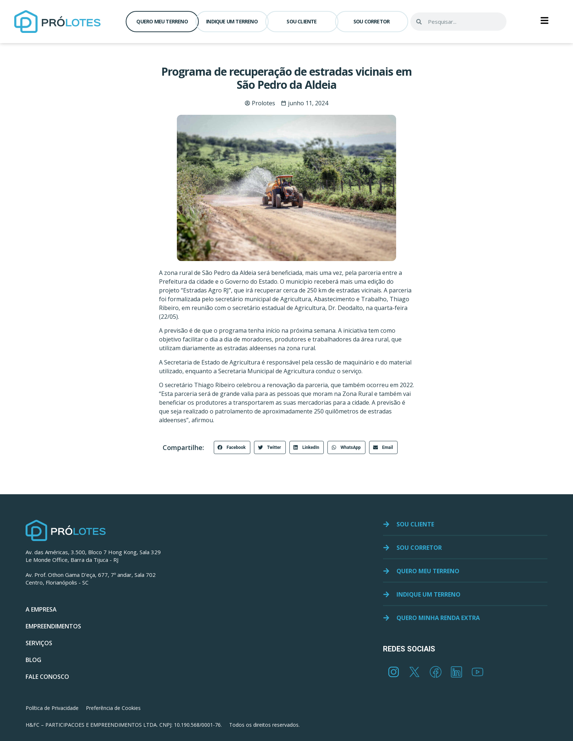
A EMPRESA (41, 609)
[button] (232, 447)
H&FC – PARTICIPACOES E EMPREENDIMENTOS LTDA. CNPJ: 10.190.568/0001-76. (124, 724)
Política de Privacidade (52, 707)
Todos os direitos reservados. (264, 724)
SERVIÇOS (39, 643)
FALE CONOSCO (47, 677)
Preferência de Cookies (113, 707)
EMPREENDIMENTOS (53, 626)
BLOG (33, 660)
